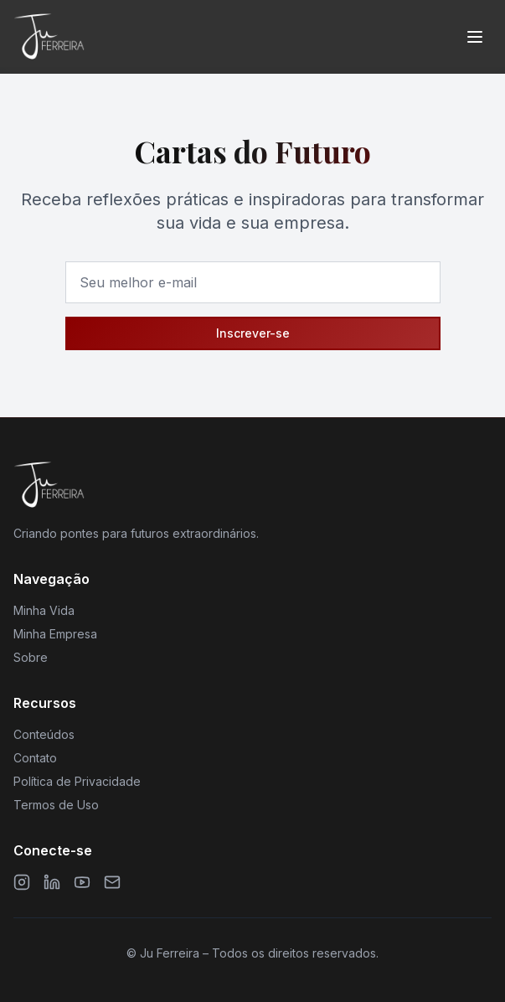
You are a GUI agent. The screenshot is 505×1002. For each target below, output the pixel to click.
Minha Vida (44, 610)
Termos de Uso (56, 805)
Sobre (30, 657)
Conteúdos (44, 734)
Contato (35, 758)
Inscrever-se (253, 333)
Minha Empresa (55, 634)
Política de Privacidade (77, 781)
